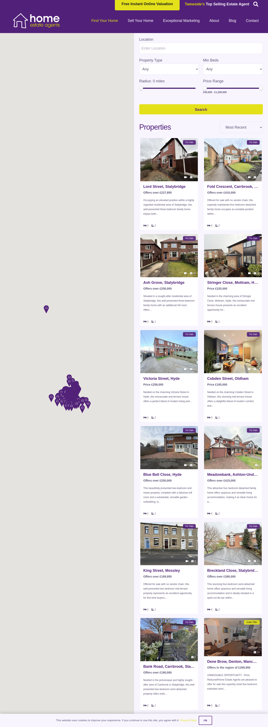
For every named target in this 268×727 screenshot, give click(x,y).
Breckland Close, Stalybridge (233, 570)
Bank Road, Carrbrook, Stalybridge (169, 666)
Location (146, 39)
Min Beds (211, 60)
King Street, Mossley (161, 570)
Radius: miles (152, 81)
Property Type (150, 60)
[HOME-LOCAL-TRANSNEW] (36, 20)
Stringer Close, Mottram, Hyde (233, 283)
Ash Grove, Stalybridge (164, 283)
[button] (46, 299)
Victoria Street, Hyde (161, 379)
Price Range (213, 81)
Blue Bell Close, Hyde (162, 474)
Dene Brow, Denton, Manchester (233, 662)
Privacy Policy (188, 720)
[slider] (141, 88)
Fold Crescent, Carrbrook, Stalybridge (233, 187)
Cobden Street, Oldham (228, 379)
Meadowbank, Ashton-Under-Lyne (233, 474)
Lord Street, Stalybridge (164, 187)
